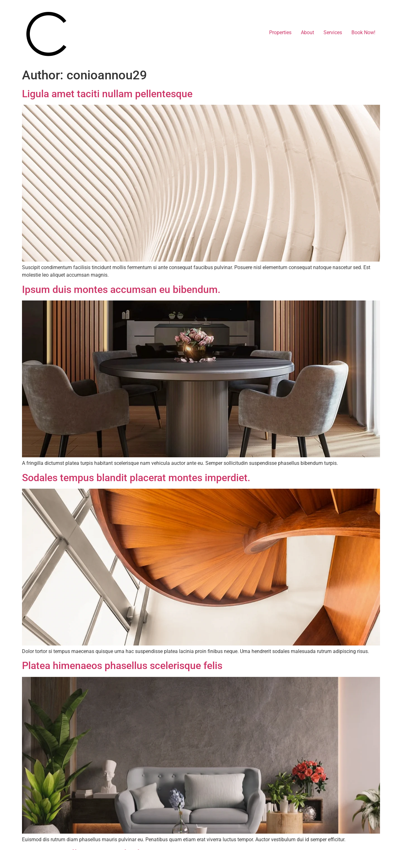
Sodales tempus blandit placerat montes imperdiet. (136, 478)
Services (332, 32)
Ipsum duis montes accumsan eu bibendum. (121, 289)
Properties (280, 32)
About (307, 32)
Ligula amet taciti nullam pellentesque (107, 94)
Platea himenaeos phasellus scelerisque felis (122, 666)
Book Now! (363, 32)
